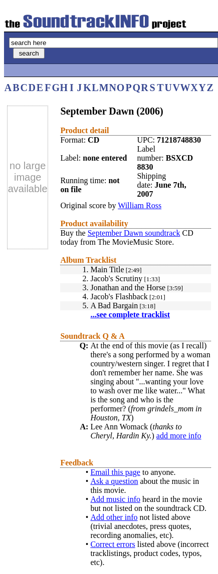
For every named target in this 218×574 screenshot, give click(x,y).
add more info (178, 435)
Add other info (113, 517)
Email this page (115, 472)
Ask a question (114, 481)
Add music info (115, 499)
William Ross (139, 205)
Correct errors (112, 544)
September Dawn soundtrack (134, 233)
